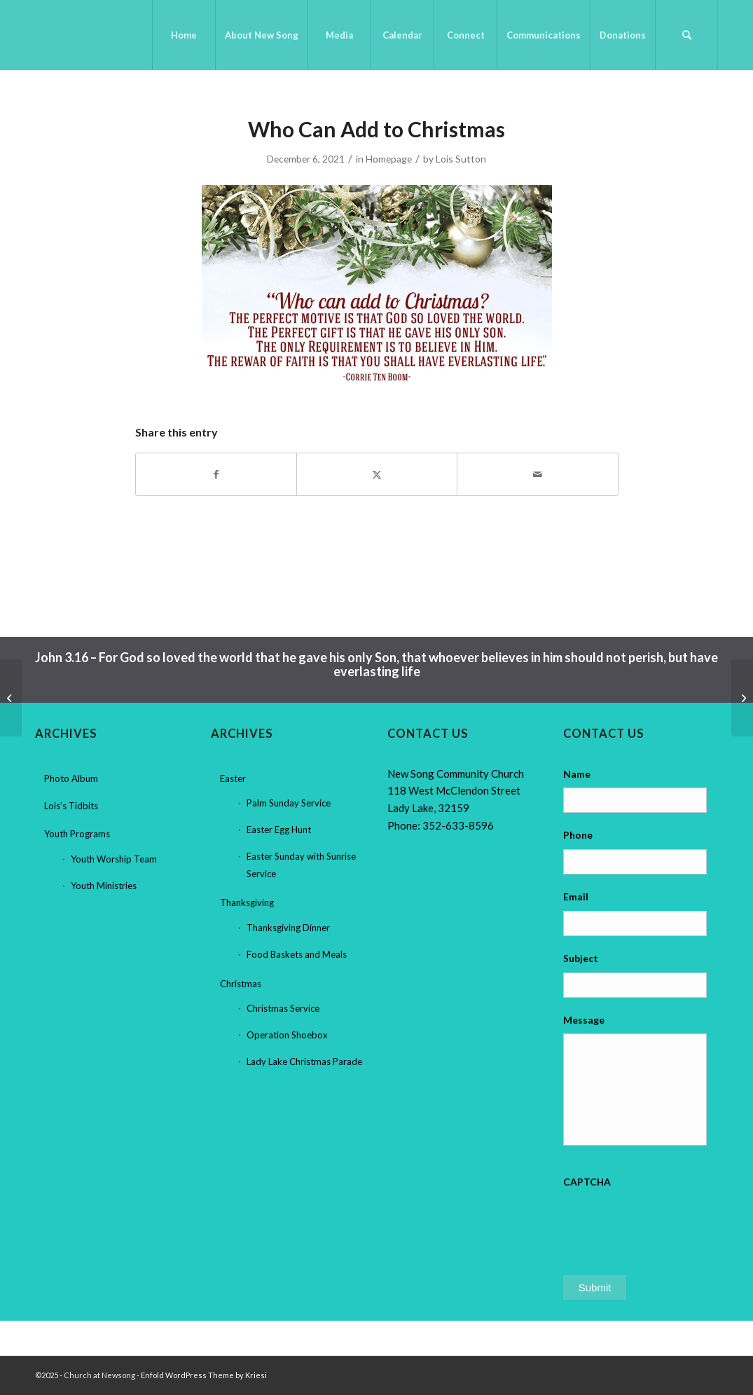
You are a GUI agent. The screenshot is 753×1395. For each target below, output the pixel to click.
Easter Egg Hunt (279, 829)
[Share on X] (377, 474)
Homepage (389, 159)
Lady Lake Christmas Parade (304, 1061)
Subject (580, 958)
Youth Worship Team (114, 859)
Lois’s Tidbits (71, 805)
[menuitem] (183, 35)
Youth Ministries (104, 885)
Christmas (240, 983)
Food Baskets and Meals (297, 954)
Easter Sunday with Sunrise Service (301, 865)
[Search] (686, 35)
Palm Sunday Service (289, 803)
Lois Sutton (461, 159)
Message (584, 1020)
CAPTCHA (587, 1182)
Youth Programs (77, 833)
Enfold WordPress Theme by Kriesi (204, 1375)
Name (576, 774)
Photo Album (71, 778)
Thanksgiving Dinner (288, 927)
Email (575, 896)
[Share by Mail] (537, 474)
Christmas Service (283, 1008)
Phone (578, 835)
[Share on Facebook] (216, 474)
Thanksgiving (247, 902)
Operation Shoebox (287, 1034)
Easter (233, 778)
